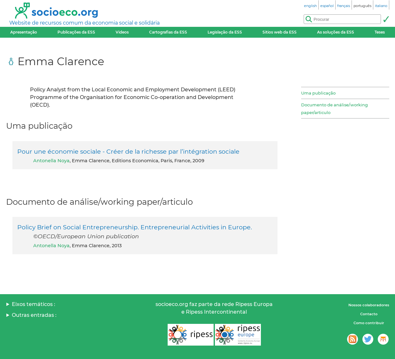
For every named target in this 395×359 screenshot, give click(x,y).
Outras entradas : (34, 315)
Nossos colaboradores (368, 305)
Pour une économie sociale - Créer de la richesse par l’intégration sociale (128, 151)
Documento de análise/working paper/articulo (334, 108)
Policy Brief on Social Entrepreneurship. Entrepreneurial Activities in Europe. (134, 227)
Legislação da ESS (225, 32)
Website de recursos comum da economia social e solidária (84, 23)
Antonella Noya (51, 161)
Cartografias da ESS (168, 32)
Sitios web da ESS (279, 32)
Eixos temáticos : (33, 304)
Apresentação (23, 32)
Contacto (368, 314)
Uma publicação (318, 92)
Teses (380, 32)
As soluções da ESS (335, 32)
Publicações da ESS (76, 32)
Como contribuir (368, 323)
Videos (122, 32)
